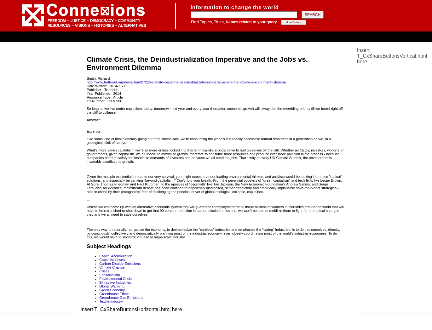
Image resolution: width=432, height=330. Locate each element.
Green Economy (112, 290)
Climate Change (111, 267)
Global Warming (111, 286)
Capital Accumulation (115, 256)
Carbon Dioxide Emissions (120, 263)
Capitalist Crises (112, 260)
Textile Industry (111, 301)
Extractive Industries (115, 282)
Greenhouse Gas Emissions (121, 297)
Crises (104, 271)
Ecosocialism (109, 275)
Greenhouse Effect (114, 294)
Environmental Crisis (115, 279)
